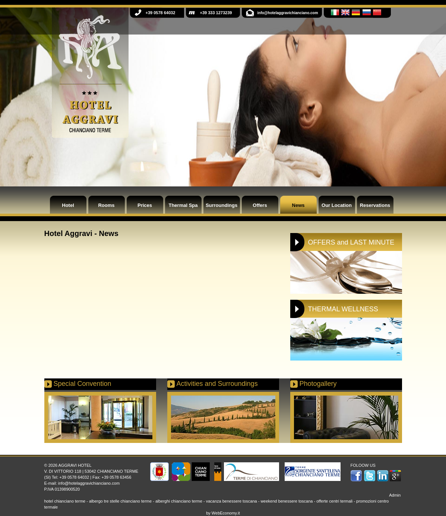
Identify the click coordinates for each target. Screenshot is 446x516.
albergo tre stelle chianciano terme (120, 501)
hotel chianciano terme (65, 501)
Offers (260, 205)
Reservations (375, 205)
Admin (395, 495)
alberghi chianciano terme (178, 501)
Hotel (68, 205)
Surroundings (221, 205)
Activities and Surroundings (217, 383)
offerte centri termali (334, 501)
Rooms (106, 205)
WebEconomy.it (226, 513)
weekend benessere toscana (286, 501)
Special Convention (82, 383)
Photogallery (318, 383)
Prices (144, 205)
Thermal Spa (182, 205)
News (298, 205)
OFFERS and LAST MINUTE (351, 242)
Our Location (337, 205)
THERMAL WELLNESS (343, 309)
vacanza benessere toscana (231, 501)
